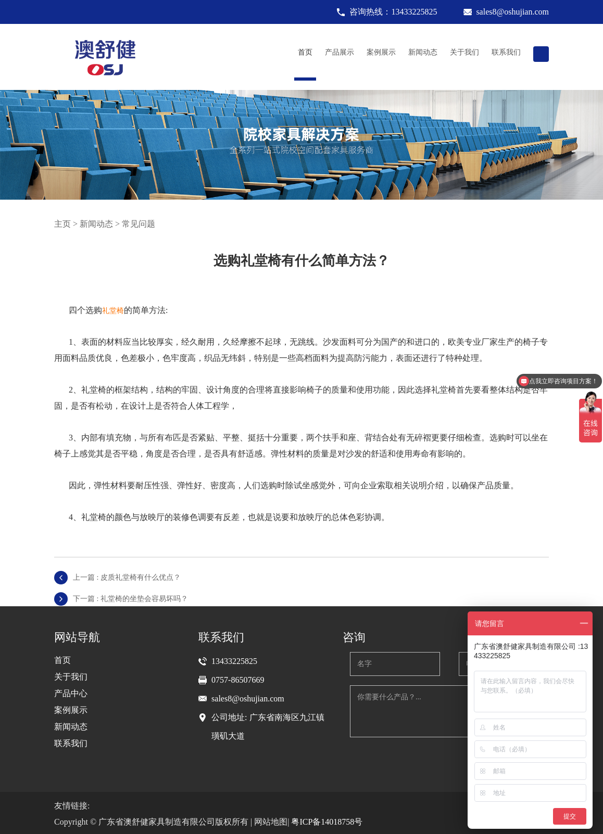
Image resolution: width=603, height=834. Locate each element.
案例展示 (381, 52)
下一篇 (130, 599)
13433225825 (234, 661)
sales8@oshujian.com (512, 11)
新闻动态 (422, 52)
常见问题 (138, 223)
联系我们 (506, 52)
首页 (305, 52)
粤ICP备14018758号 (326, 821)
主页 (62, 223)
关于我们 (464, 52)
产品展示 (339, 52)
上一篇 (127, 577)
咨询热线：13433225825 (393, 11)
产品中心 (70, 693)
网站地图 (270, 821)
